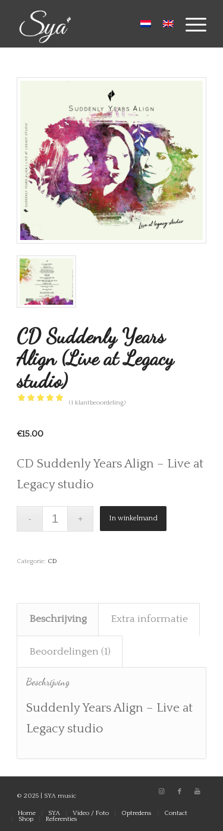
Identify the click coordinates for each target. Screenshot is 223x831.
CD (52, 561)
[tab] (58, 619)
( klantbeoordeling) (97, 402)
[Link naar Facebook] (180, 792)
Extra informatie (149, 619)
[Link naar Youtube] (197, 792)
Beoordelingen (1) (70, 652)
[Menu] (190, 24)
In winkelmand (133, 518)
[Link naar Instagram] (162, 792)
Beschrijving (58, 619)
